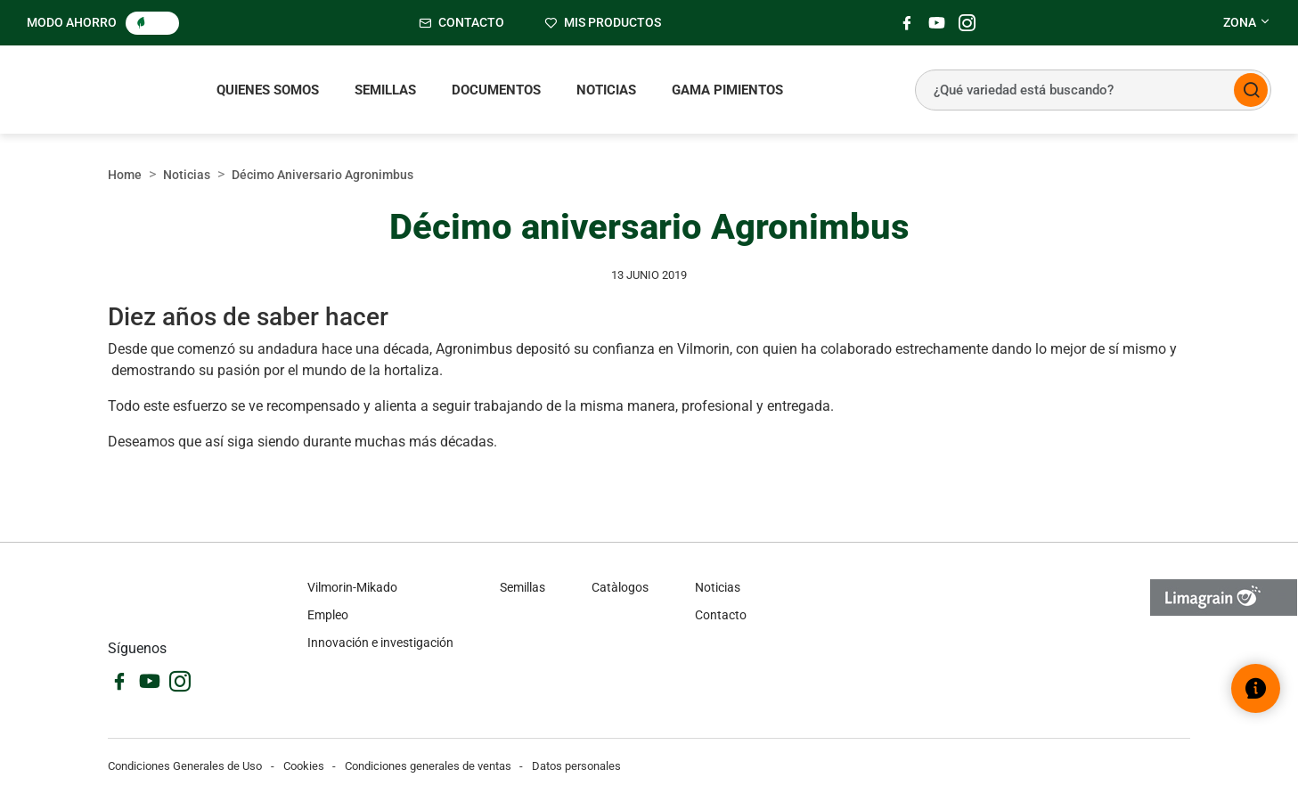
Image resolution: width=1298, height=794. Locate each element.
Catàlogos (620, 587)
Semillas (385, 90)
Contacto (721, 615)
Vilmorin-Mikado (352, 587)
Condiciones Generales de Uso (185, 766)
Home (125, 174)
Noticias (606, 90)
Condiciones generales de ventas (428, 766)
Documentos (496, 90)
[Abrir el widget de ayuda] (1255, 688)
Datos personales (576, 766)
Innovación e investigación (380, 642)
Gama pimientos (727, 90)
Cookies (303, 766)
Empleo (327, 615)
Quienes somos (267, 90)
